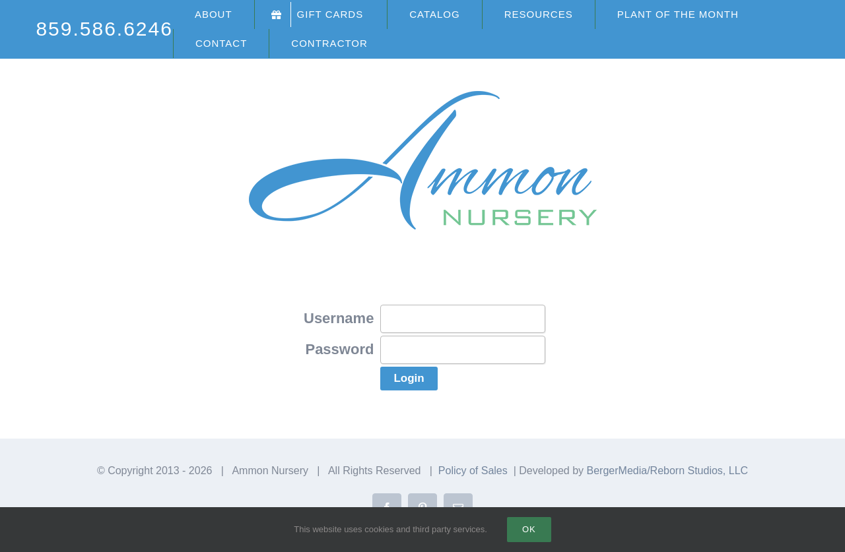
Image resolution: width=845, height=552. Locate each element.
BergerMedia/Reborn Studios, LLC (668, 470)
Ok (529, 529)
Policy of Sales (473, 470)
